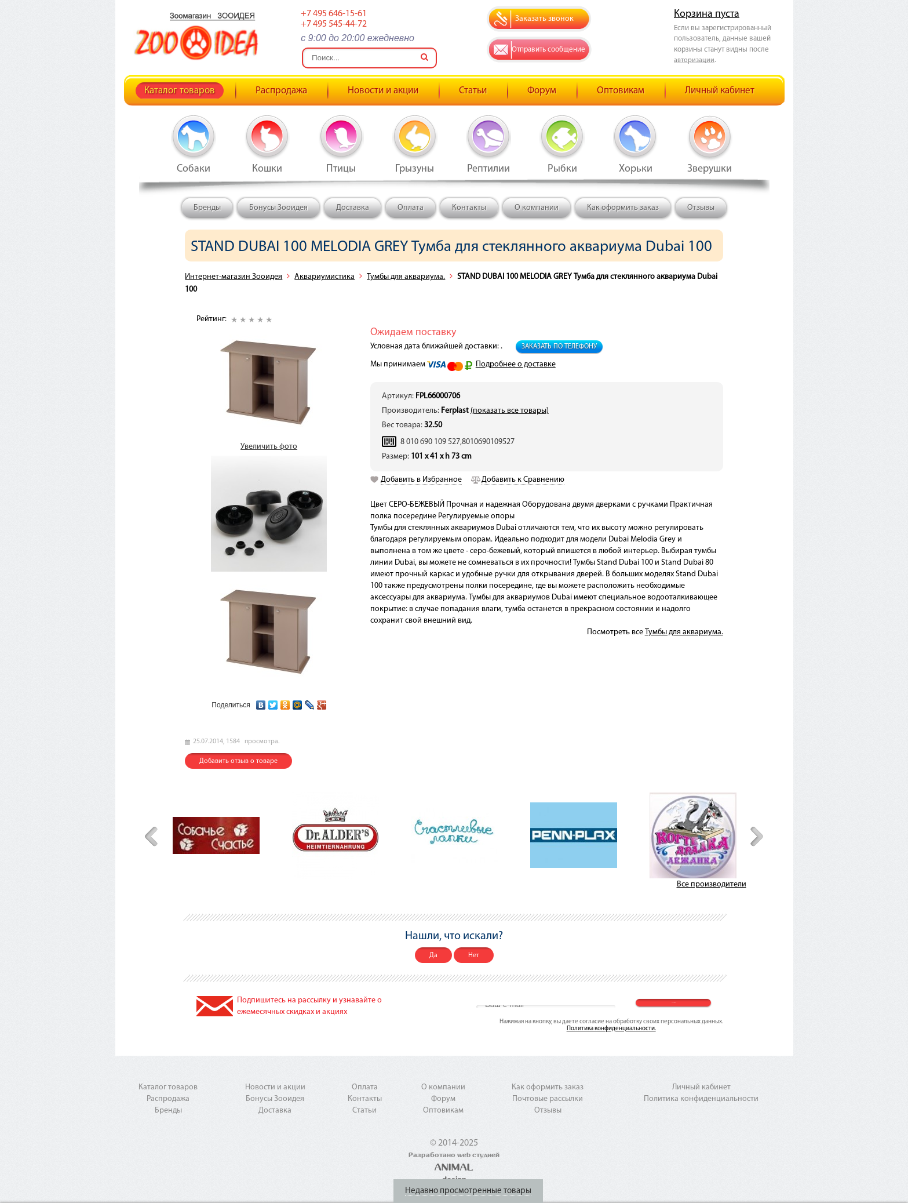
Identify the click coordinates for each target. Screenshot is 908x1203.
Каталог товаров (179, 91)
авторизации (694, 60)
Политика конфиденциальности (701, 1099)
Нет (473, 955)
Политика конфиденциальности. (611, 1029)
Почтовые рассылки (547, 1099)
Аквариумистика (324, 276)
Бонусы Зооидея (278, 207)
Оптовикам (620, 91)
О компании (537, 207)
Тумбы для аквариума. (406, 276)
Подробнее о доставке (516, 364)
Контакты (469, 207)
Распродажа (281, 91)
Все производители (711, 884)
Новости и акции (383, 91)
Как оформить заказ (623, 207)
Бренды (207, 207)
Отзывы (700, 207)
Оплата (411, 207)
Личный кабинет (719, 91)
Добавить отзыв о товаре (238, 761)
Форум (541, 91)
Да (433, 955)
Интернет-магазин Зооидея (233, 276)
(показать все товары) (510, 410)
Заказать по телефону (559, 346)
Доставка (352, 207)
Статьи (473, 91)
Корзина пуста (706, 14)
